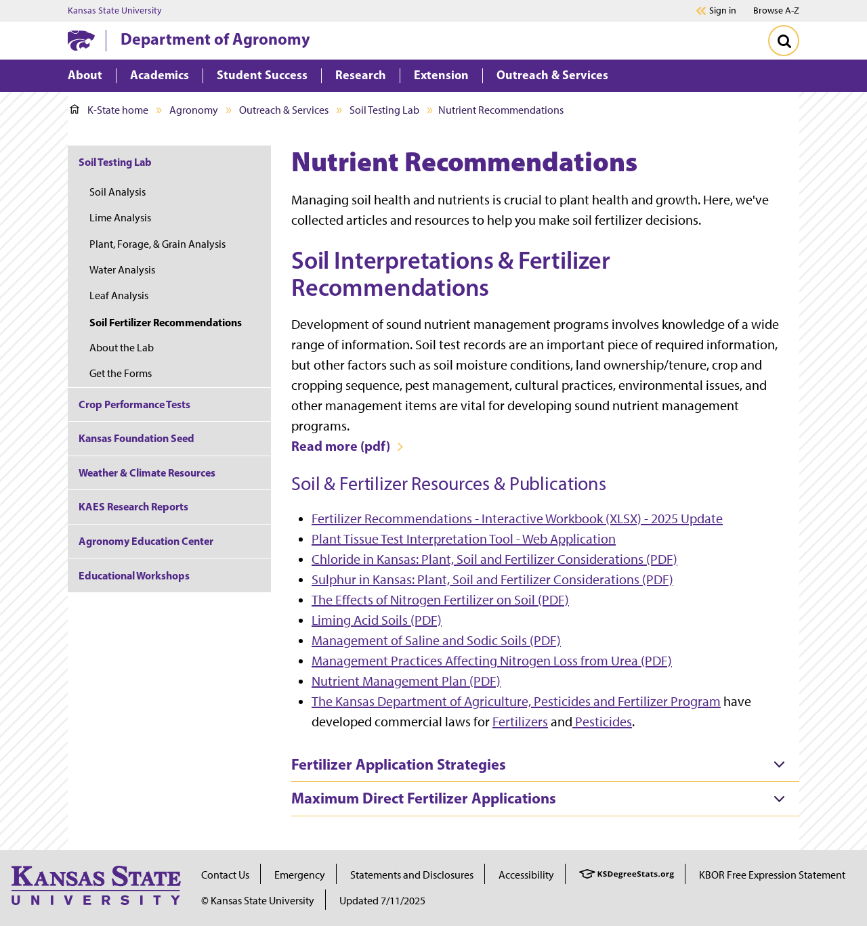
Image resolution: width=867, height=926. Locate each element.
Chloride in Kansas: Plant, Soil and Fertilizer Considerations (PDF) (494, 559)
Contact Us (225, 874)
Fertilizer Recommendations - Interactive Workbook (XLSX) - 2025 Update (517, 518)
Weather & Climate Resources (147, 472)
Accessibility (526, 874)
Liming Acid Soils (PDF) (377, 620)
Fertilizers (520, 721)
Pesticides (602, 721)
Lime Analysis (120, 217)
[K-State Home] (81, 40)
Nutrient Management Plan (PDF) (406, 681)
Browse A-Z (776, 10)
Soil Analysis (117, 191)
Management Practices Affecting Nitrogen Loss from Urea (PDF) (492, 661)
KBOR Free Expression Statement (772, 874)
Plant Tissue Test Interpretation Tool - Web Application (464, 539)
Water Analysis (122, 269)
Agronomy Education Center (146, 541)
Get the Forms (120, 373)
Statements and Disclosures (411, 874)
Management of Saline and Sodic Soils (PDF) (436, 640)
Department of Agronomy (215, 38)
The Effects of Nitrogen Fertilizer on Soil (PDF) (440, 600)
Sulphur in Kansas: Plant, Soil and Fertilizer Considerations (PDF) (492, 579)
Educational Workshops (134, 575)
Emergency (299, 874)
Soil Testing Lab (384, 110)
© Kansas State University (257, 900)
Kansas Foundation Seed (136, 438)
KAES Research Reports (133, 506)
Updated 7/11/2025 (382, 900)
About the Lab (121, 347)
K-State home (109, 110)
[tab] (545, 765)
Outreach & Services (284, 110)
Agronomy (193, 110)
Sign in (722, 10)
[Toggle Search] (783, 40)
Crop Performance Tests (134, 404)
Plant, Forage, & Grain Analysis (157, 244)
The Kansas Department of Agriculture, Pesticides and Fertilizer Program (516, 701)
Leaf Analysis (118, 295)
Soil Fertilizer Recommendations (165, 322)
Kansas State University (115, 10)
